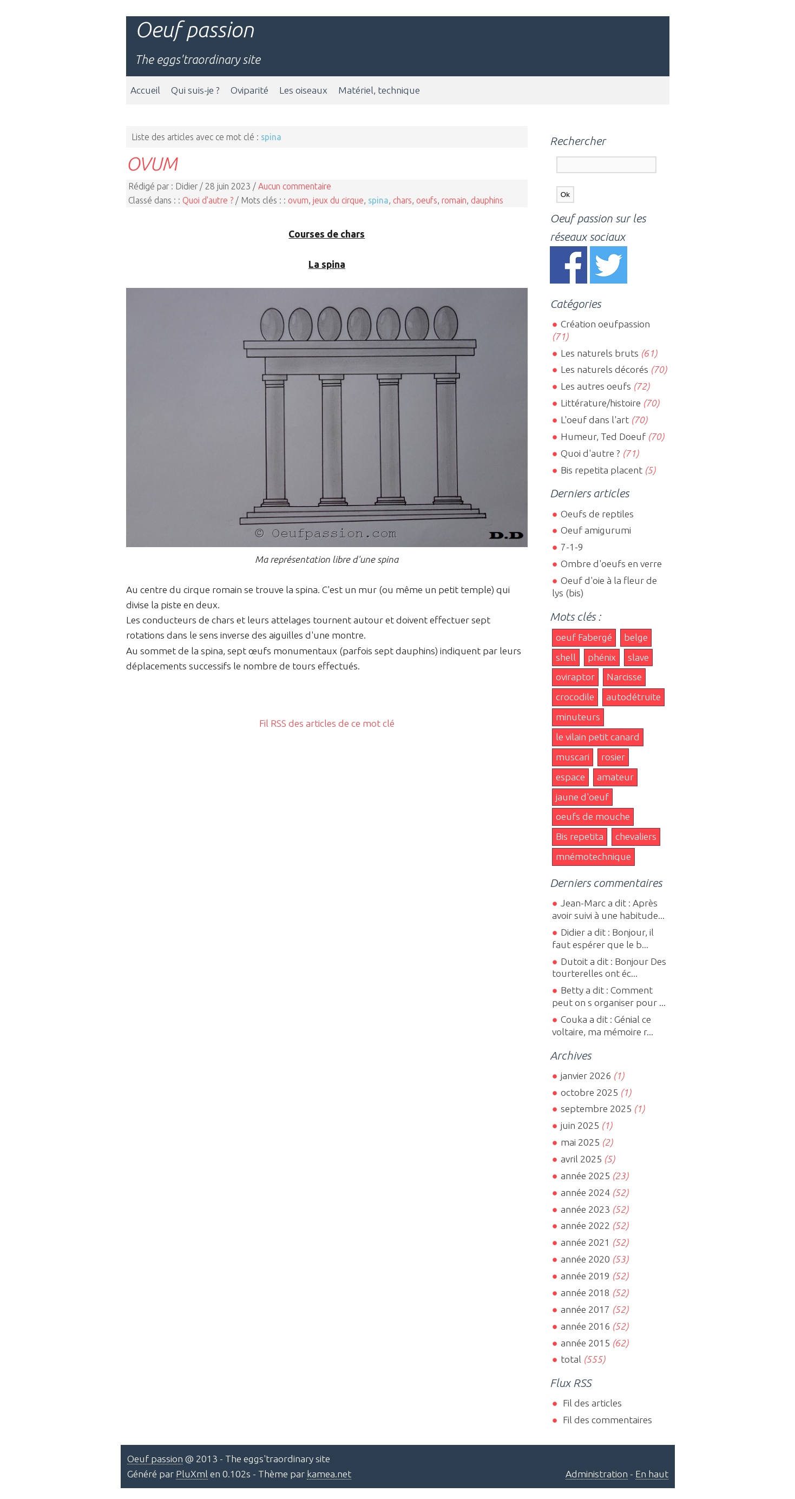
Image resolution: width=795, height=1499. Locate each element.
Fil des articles (591, 1403)
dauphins (487, 200)
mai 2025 (580, 1142)
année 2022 (585, 1225)
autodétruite (633, 697)
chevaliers (635, 836)
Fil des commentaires (606, 1420)
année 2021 (585, 1242)
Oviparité (249, 90)
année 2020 (585, 1259)
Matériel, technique (379, 90)
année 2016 (585, 1326)
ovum (298, 200)
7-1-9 (572, 547)
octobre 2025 (589, 1092)
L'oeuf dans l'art (595, 420)
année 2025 (585, 1176)
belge (636, 637)
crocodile (575, 697)
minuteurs (578, 717)
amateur (615, 777)
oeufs (426, 200)
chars (402, 200)
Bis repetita (579, 836)
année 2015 (585, 1343)
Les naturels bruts (600, 353)
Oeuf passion (194, 29)
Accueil (145, 90)
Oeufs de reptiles (597, 514)
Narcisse (624, 677)
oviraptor (575, 677)
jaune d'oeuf (582, 797)
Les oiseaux (303, 90)
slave (638, 657)
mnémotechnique (593, 856)
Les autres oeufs (596, 386)
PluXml (192, 1474)
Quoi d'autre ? (207, 200)
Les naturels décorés (604, 369)
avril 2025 (581, 1159)
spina (378, 200)
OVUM (151, 163)
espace (570, 777)
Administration (597, 1474)
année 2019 (585, 1276)
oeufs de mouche (593, 816)
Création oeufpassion (605, 324)
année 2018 (585, 1292)
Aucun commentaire (294, 186)
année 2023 (585, 1209)
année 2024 (585, 1192)
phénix (602, 657)
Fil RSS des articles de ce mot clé (327, 723)
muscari (572, 757)
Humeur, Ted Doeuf (603, 436)
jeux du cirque (338, 200)
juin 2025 (580, 1125)
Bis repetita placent (601, 470)
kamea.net (329, 1474)
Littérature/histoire (601, 403)
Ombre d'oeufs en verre (611, 563)
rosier (613, 757)
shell (566, 657)
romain (454, 200)
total (572, 1359)
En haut (651, 1474)
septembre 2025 (596, 1108)
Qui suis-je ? (195, 90)
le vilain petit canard (598, 737)
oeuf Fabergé (584, 637)
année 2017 (585, 1309)
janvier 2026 (586, 1075)
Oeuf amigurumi (596, 530)
